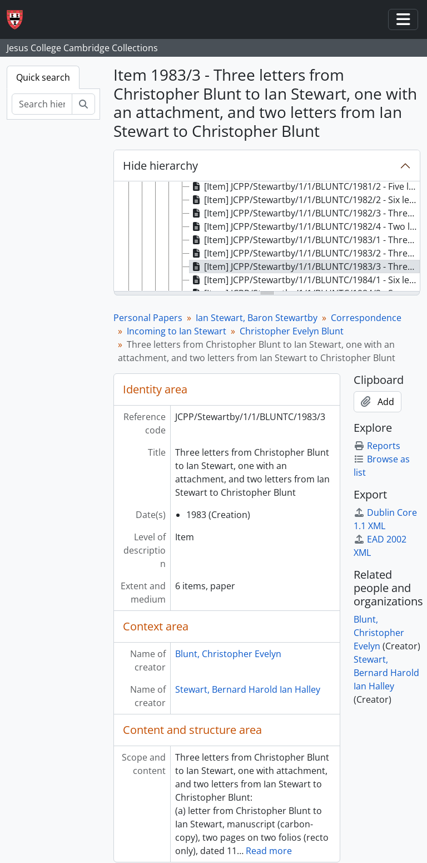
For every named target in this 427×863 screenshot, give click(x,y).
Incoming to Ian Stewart (176, 331)
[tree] (267, 237)
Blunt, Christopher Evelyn (228, 654)
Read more (269, 851)
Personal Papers (147, 318)
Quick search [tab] (43, 77)
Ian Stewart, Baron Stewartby (256, 318)
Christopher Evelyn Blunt (292, 331)
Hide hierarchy (160, 165)
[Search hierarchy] (42, 104)
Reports (377, 446)
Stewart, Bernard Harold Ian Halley (247, 689)
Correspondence (366, 318)
